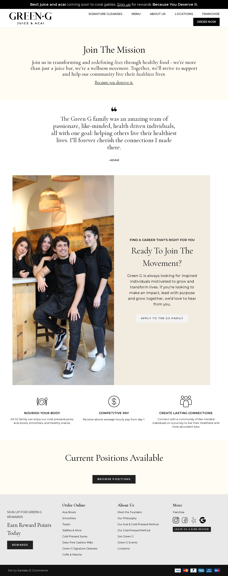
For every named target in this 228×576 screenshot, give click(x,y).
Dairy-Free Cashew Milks (77, 542)
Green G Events (127, 542)
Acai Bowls (69, 512)
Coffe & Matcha (72, 554)
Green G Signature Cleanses (79, 548)
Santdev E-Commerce (33, 570)
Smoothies (69, 518)
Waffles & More (72, 530)
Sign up (124, 4)
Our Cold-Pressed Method (134, 530)
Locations (124, 548)
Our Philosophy (127, 518)
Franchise (179, 512)
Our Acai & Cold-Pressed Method (138, 524)
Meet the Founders (130, 512)
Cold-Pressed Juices (74, 536)
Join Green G (126, 536)
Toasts (66, 524)
